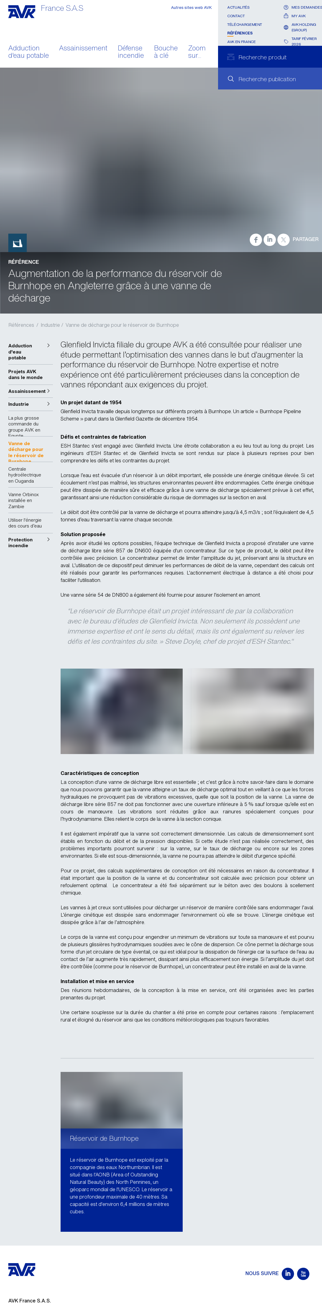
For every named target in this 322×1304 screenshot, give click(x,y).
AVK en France (241, 41)
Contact (235, 15)
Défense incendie (131, 52)
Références (239, 33)
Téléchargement (244, 24)
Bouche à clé (166, 52)
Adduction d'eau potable (28, 52)
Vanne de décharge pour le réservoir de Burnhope (122, 325)
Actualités (238, 7)
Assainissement (83, 48)
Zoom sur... (197, 52)
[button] (30, 351)
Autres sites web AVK (191, 7)
